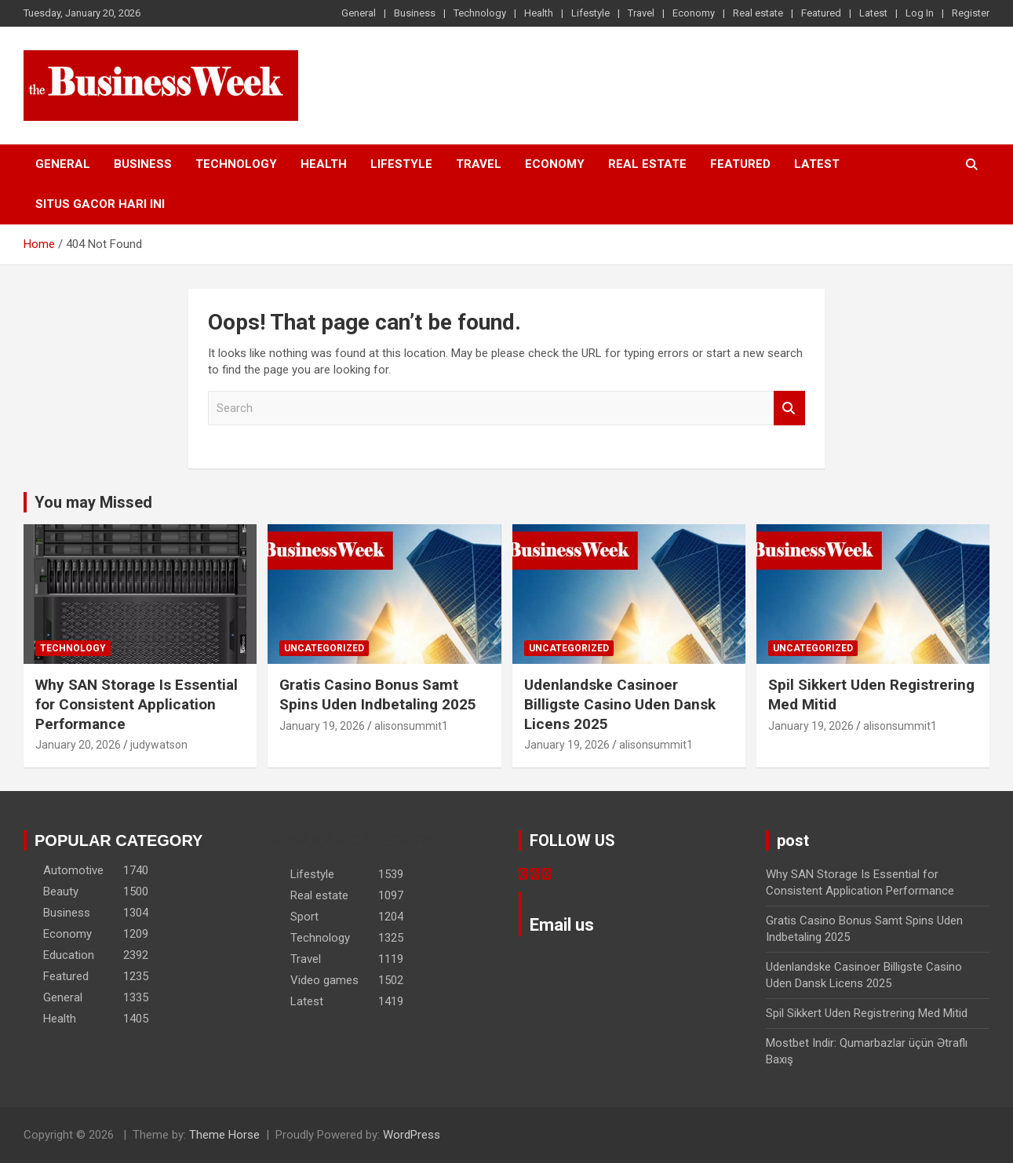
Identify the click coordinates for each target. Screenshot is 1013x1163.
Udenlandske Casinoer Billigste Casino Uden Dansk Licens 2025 (620, 704)
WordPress (411, 1135)
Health (538, 13)
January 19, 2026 (322, 726)
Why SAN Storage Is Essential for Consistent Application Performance (136, 704)
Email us (562, 925)
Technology (480, 13)
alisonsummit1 (411, 726)
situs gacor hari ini (100, 204)
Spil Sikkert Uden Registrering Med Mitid (866, 1013)
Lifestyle (590, 13)
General (358, 13)
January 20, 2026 (78, 744)
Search (789, 408)
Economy (693, 13)
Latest (873, 13)
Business (414, 13)
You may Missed (93, 502)
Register (970, 13)
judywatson (159, 744)
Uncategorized (324, 648)
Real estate (758, 13)
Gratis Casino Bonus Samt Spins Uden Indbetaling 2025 (377, 694)
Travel (641, 13)
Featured (821, 13)
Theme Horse (224, 1135)
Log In (920, 13)
